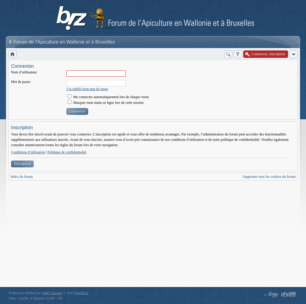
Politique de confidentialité (67, 152)
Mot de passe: (21, 82)
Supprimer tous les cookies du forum (269, 177)
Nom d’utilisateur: (24, 72)
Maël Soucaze (52, 293)
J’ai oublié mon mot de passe (87, 89)
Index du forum (21, 177)
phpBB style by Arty (271, 294)
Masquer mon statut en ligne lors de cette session (105, 103)
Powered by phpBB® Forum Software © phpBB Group (289, 294)
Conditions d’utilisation (28, 152)
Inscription (22, 163)
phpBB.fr (81, 293)
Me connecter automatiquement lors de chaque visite (108, 97)
